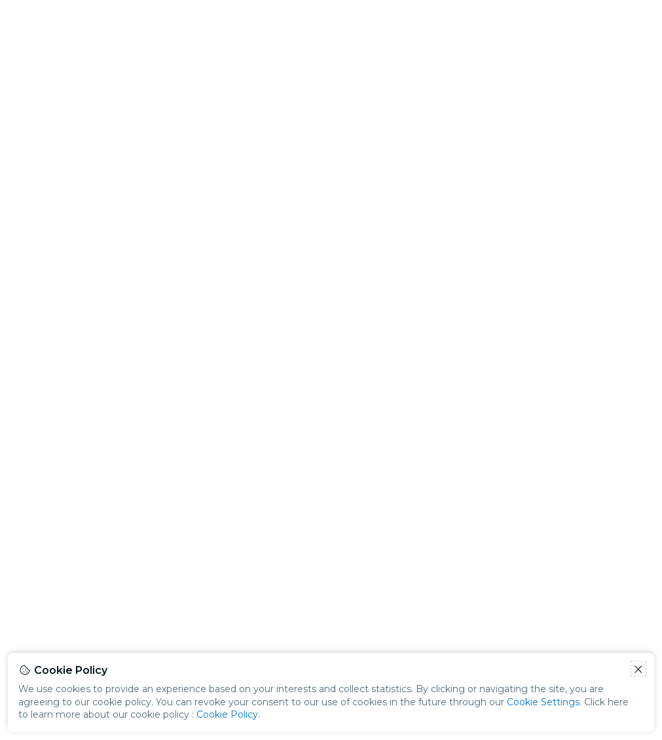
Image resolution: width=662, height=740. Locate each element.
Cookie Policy (227, 714)
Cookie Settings (543, 702)
